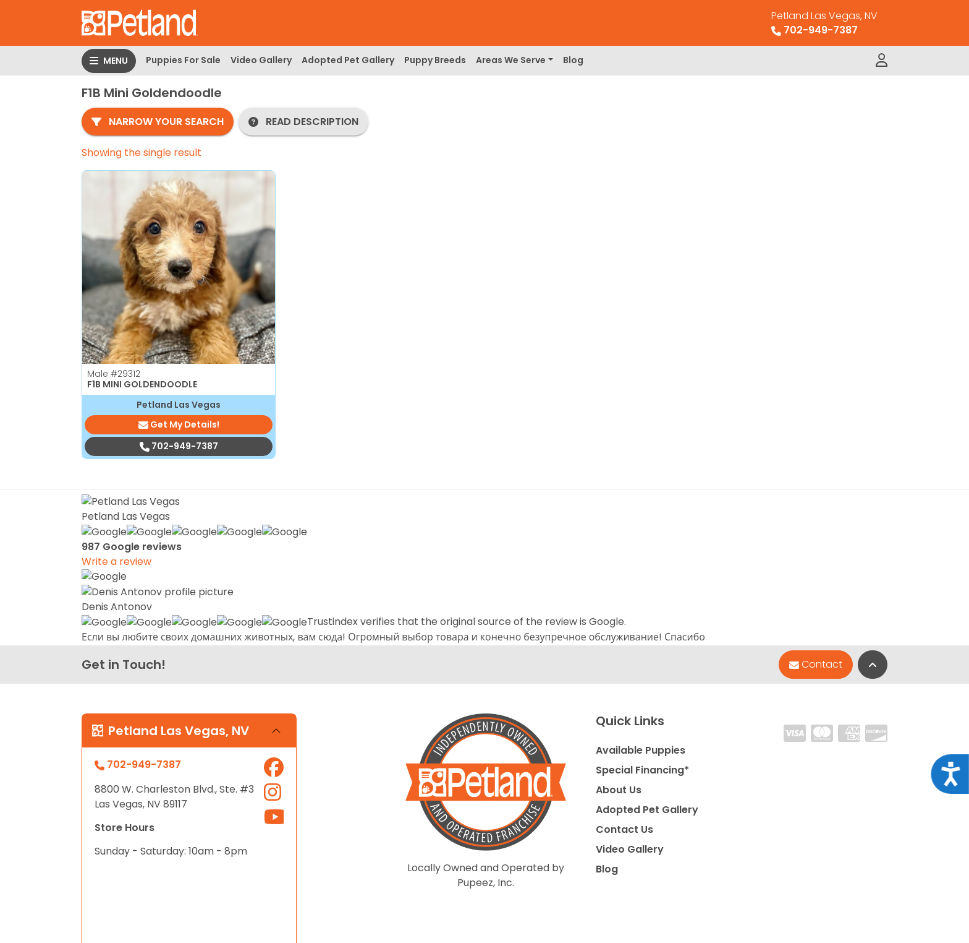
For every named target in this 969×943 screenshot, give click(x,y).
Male (113, 374)
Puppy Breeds (435, 60)
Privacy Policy (848, 882)
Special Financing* (642, 620)
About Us (618, 639)
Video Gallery (261, 60)
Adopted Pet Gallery (348, 60)
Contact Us (624, 679)
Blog (573, 60)
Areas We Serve (511, 60)
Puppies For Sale (183, 60)
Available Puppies (640, 600)
